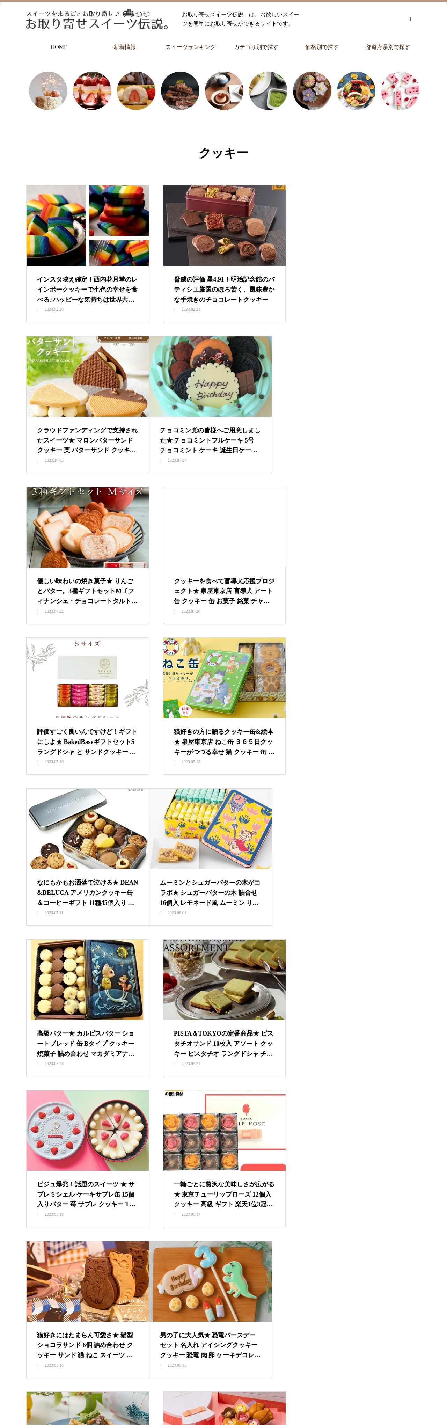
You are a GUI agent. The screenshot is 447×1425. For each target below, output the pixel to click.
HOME (59, 47)
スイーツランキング (191, 47)
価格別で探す (322, 47)
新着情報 (124, 47)
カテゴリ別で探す (256, 47)
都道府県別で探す (388, 47)
